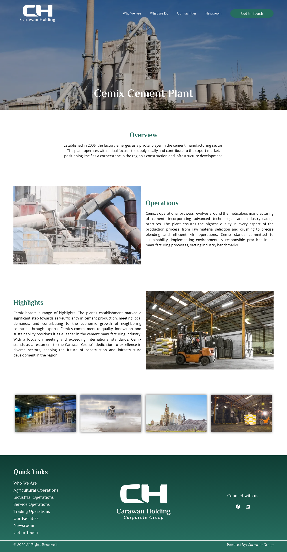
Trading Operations (31, 511)
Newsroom (213, 13)
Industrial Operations (33, 497)
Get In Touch (25, 532)
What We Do (159, 13)
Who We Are (132, 13)
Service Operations (31, 504)
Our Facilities (187, 13)
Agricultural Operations (35, 490)
